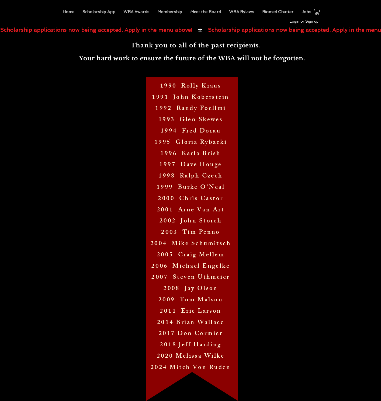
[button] (136, 12)
